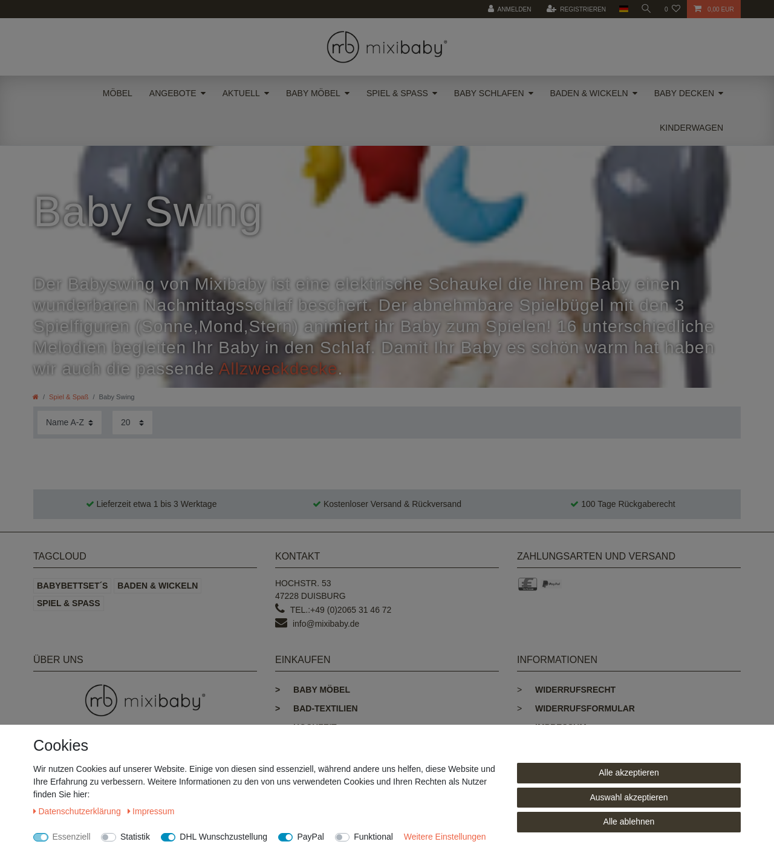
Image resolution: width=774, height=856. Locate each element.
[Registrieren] (574, 9)
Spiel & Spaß (397, 93)
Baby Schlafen (489, 93)
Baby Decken (684, 93)
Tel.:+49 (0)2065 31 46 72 (341, 610)
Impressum (151, 811)
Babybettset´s (72, 585)
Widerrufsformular (585, 708)
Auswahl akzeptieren (629, 797)
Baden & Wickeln (589, 93)
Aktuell (241, 93)
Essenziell (72, 836)
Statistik (135, 836)
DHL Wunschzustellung (223, 836)
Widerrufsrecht (575, 689)
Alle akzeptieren (629, 772)
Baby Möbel (313, 93)
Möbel (117, 93)
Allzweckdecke (278, 368)
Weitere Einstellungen (445, 836)
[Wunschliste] (672, 9)
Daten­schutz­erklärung (78, 811)
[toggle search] (646, 9)
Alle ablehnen (629, 821)
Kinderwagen (691, 127)
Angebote (173, 93)
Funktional (373, 836)
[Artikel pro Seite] (132, 422)
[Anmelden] (508, 9)
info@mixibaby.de (326, 624)
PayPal (310, 836)
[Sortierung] (69, 422)
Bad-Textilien (316, 708)
